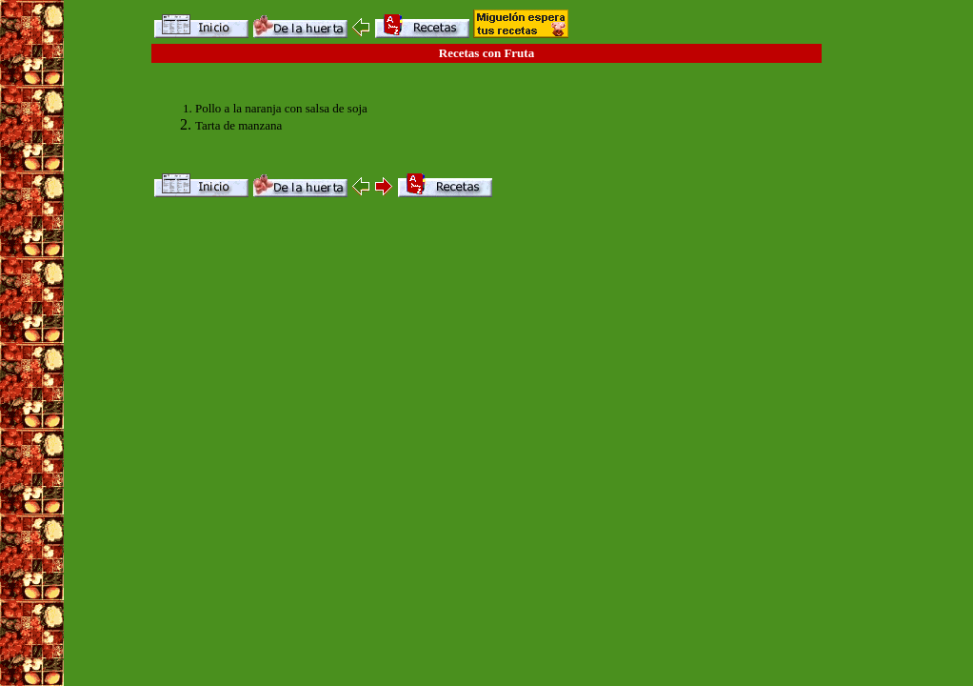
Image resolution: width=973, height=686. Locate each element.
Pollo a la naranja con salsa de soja (281, 108)
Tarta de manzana (238, 125)
